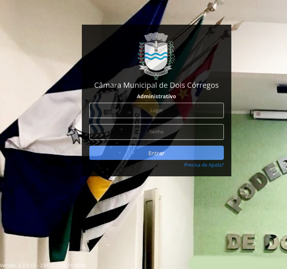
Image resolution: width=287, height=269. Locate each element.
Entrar (156, 153)
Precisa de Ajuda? (204, 164)
